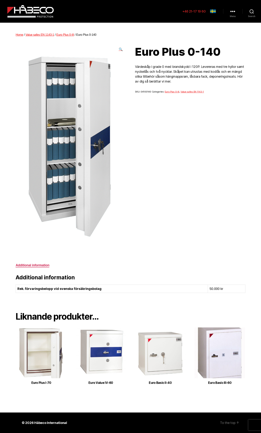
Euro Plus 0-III (65, 34)
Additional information (32, 265)
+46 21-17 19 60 (194, 11)
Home (19, 34)
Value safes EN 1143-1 (40, 34)
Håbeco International (50, 423)
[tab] (32, 265)
